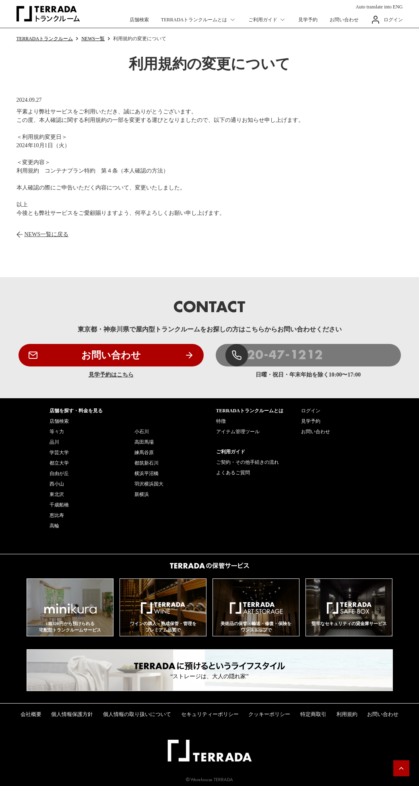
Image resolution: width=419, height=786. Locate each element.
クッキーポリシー (269, 714)
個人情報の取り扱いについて (137, 714)
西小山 (57, 484)
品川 (54, 442)
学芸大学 (59, 452)
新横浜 (141, 494)
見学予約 (308, 20)
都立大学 (59, 463)
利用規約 (346, 714)
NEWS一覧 (93, 38)
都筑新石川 (146, 463)
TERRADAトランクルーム (45, 38)
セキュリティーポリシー (210, 714)
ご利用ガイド (262, 20)
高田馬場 (144, 442)
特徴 (221, 421)
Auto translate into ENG (379, 7)
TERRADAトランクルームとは (194, 20)
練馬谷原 (144, 452)
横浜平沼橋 (146, 473)
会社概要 (31, 714)
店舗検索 (139, 20)
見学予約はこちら (111, 375)
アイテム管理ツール (238, 431)
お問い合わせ (344, 20)
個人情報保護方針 (72, 714)
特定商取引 (313, 714)
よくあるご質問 (233, 472)
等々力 (57, 431)
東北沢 (57, 494)
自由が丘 (59, 473)
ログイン (393, 20)
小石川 (141, 431)
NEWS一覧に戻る (47, 234)
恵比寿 (57, 515)
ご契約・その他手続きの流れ (247, 462)
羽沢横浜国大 (148, 484)
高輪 (54, 526)
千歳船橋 (59, 505)
